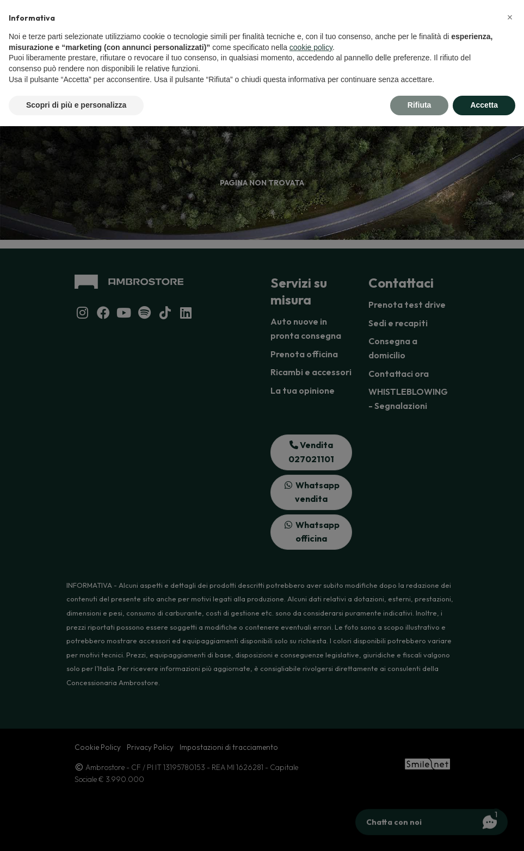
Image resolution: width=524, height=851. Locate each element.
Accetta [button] (484, 105)
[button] (510, 17)
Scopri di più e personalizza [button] (76, 105)
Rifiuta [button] (419, 105)
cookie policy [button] (310, 47)
